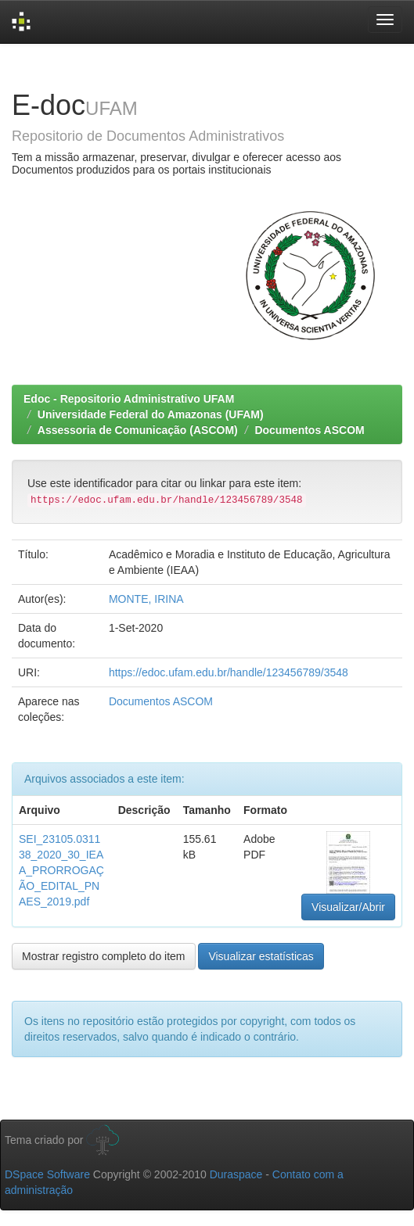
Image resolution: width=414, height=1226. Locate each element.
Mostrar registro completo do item (103, 956)
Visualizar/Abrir (348, 907)
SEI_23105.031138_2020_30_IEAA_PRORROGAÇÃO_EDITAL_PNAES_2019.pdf (61, 870)
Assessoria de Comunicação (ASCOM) (138, 430)
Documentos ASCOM (309, 430)
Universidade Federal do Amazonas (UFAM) (151, 414)
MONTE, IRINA (146, 599)
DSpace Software (47, 1174)
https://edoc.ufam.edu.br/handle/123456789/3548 (228, 672)
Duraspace (236, 1174)
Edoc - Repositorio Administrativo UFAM (128, 399)
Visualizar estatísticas (260, 956)
